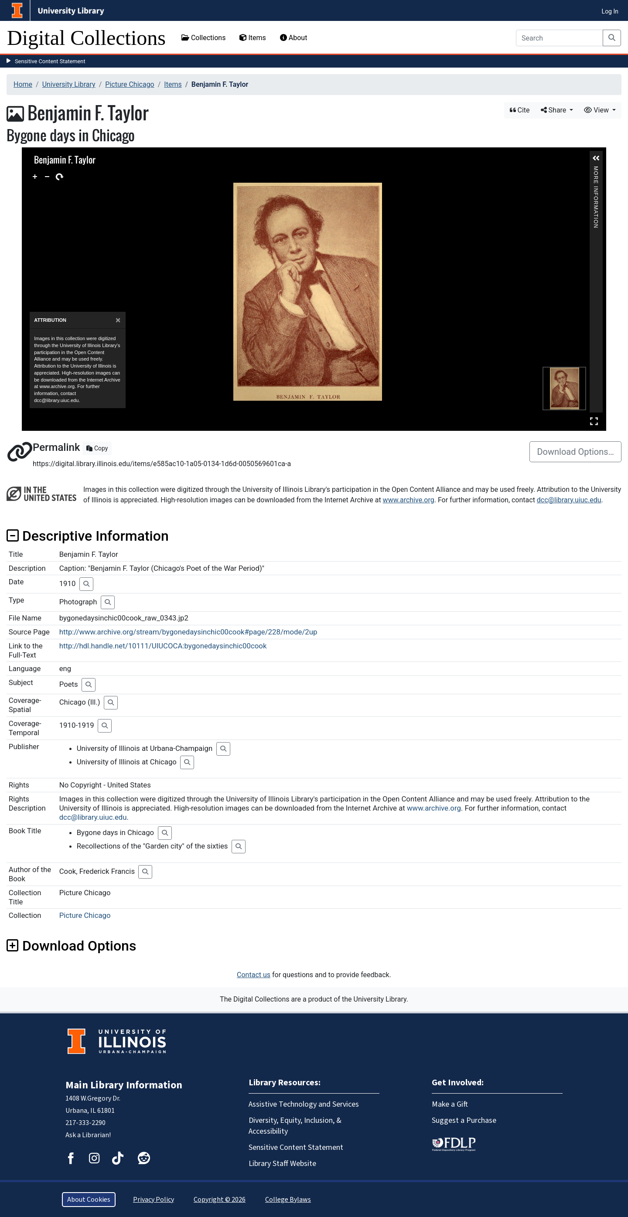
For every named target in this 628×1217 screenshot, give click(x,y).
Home (23, 84)
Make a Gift (450, 1104)
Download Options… (575, 452)
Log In (610, 11)
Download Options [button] (71, 945)
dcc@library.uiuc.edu (569, 500)
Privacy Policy (153, 1199)
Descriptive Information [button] (88, 536)
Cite (520, 110)
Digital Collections (86, 37)
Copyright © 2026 (220, 1199)
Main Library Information (123, 1085)
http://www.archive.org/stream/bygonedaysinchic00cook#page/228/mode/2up (188, 631)
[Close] (118, 320)
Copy (97, 448)
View (597, 110)
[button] (596, 158)
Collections (203, 38)
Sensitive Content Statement (50, 61)
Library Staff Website (282, 1163)
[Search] (559, 38)
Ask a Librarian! (88, 1135)
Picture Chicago (129, 84)
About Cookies (88, 1199)
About (293, 38)
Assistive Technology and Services (304, 1104)
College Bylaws (288, 1199)
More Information (596, 170)
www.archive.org (408, 500)
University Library (69, 84)
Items (252, 38)
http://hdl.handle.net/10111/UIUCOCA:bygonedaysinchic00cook (163, 645)
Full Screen (594, 421)
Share (554, 110)
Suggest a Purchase (464, 1120)
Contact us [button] (253, 975)
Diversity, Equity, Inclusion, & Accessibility (295, 1126)
